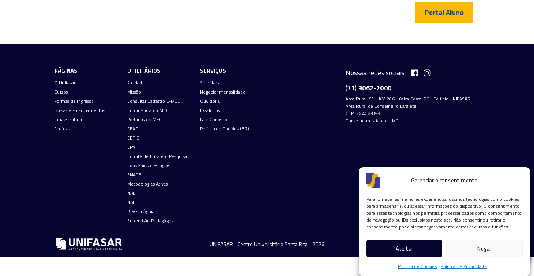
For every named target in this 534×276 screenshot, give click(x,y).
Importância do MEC (148, 110)
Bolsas (310, 36)
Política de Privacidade (464, 266)
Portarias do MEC (144, 119)
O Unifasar (64, 82)
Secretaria (210, 82)
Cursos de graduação (200, 36)
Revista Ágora (141, 211)
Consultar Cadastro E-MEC (153, 101)
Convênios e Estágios (148, 165)
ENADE (134, 174)
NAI (130, 202)
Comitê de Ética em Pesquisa (157, 156)
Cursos (61, 92)
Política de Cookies (417, 266)
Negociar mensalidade (223, 92)
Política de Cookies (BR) (224, 128)
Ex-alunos (210, 110)
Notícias (390, 36)
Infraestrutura (349, 36)
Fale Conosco (429, 36)
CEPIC (133, 138)
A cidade (136, 82)
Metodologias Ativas (147, 184)
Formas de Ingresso (264, 36)
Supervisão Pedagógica (150, 220)
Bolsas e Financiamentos (79, 110)
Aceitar (404, 248)
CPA (131, 147)
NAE (131, 193)
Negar (484, 248)
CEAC (132, 128)
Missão (134, 92)
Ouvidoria (210, 101)
